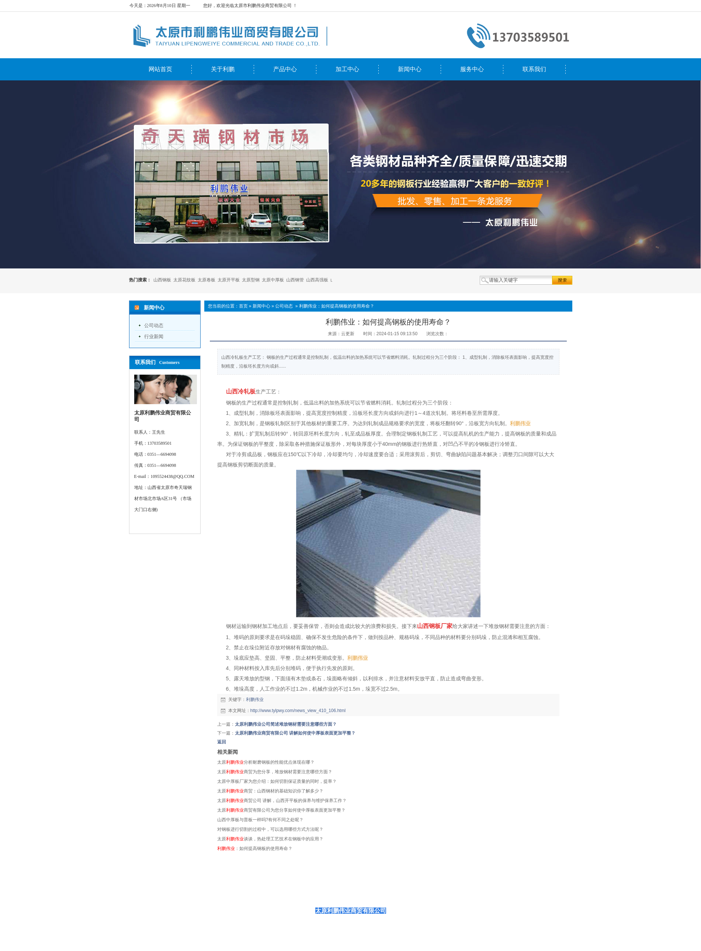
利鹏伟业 (255, 699)
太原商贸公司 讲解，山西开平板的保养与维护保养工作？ (282, 800)
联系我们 (534, 69)
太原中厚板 (273, 279)
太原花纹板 (184, 279)
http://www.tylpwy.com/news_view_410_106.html (298, 710)
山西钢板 (162, 279)
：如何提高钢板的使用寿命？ (254, 848)
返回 (221, 742)
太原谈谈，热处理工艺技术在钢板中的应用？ (270, 838)
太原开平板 (229, 279)
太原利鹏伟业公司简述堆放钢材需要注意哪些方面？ (286, 724)
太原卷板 (206, 279)
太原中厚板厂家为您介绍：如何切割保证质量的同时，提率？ (277, 781)
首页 (243, 306)
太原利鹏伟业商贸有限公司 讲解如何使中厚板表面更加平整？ (295, 733)
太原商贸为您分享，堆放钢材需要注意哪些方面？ (274, 771)
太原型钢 (251, 279)
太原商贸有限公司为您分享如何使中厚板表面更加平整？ (281, 810)
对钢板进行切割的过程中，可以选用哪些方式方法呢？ (270, 829)
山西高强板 (317, 279)
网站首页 (160, 69)
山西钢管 (295, 279)
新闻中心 (409, 69)
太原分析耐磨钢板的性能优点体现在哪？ (266, 762)
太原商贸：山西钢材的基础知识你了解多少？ (270, 791)
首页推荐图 (431, 892)
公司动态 (153, 325)
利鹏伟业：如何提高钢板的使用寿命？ (336, 306)
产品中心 (285, 69)
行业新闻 (153, 336)
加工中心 (347, 69)
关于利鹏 (223, 69)
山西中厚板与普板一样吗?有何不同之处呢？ (260, 819)
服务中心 (472, 69)
